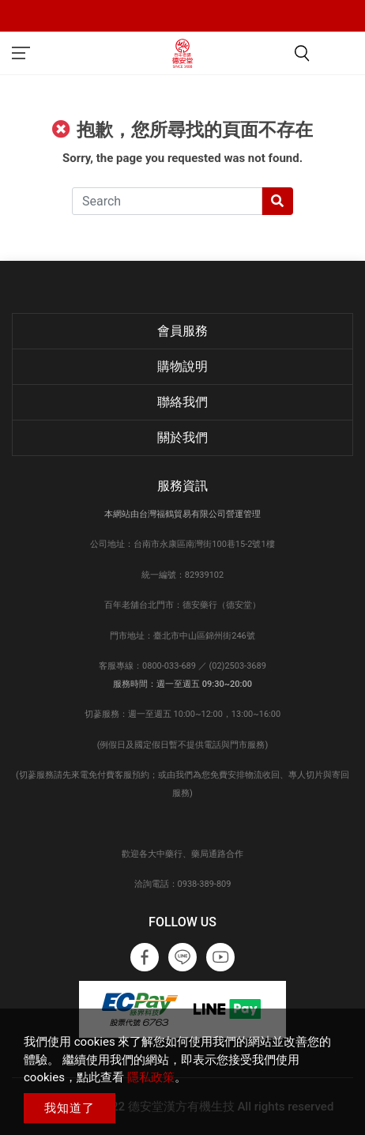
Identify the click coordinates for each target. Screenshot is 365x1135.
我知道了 (69, 1108)
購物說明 (182, 366)
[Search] (167, 201)
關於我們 (182, 437)
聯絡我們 (182, 401)
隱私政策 (151, 1077)
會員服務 (182, 330)
